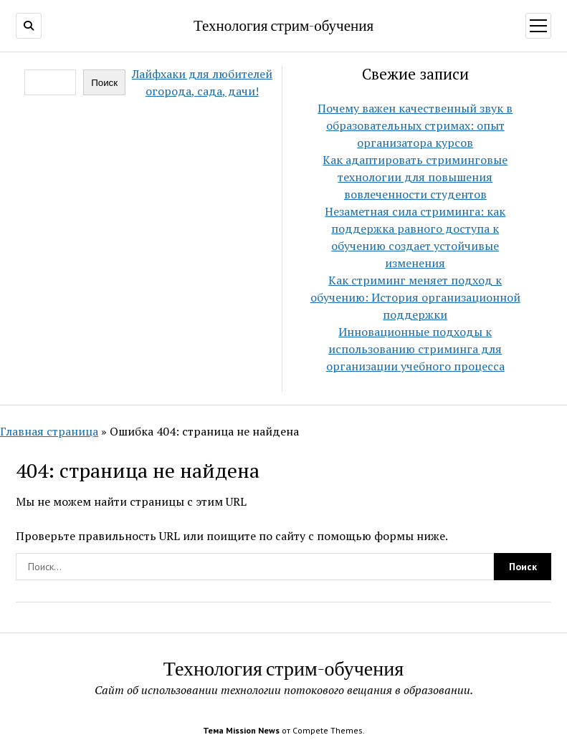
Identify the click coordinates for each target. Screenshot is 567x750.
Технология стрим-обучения (283, 25)
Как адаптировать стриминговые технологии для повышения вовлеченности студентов (415, 177)
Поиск (104, 82)
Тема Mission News (241, 730)
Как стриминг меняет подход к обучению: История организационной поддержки (415, 297)
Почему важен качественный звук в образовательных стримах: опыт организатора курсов (415, 125)
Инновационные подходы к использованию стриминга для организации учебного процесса (415, 349)
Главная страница (49, 431)
